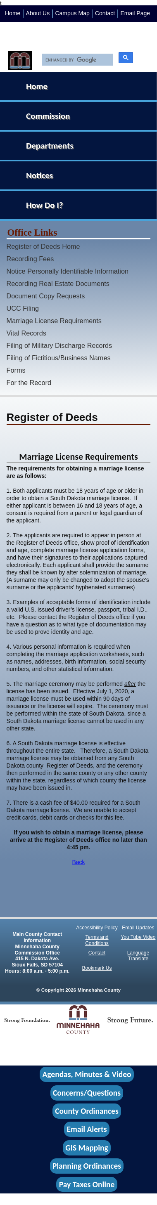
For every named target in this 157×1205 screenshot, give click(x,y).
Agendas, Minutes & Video (87, 1075)
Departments (50, 145)
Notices (39, 175)
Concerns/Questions (87, 1093)
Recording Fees (30, 258)
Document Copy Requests (46, 296)
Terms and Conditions (97, 940)
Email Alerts (87, 1129)
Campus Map (72, 13)
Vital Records (26, 333)
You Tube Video (138, 937)
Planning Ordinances (86, 1166)
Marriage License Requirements (54, 320)
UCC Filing (23, 308)
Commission (48, 116)
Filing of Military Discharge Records (59, 345)
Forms (16, 370)
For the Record (29, 382)
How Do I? (44, 205)
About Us (38, 13)
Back (78, 862)
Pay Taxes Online (87, 1184)
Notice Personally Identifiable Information (67, 271)
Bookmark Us (97, 968)
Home (12, 13)
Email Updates (138, 928)
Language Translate (138, 956)
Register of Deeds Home (43, 246)
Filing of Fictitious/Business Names (59, 358)
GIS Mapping (86, 1148)
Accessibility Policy (97, 928)
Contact (105, 13)
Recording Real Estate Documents (58, 283)
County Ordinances (86, 1111)
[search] (75, 60)
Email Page (135, 13)
